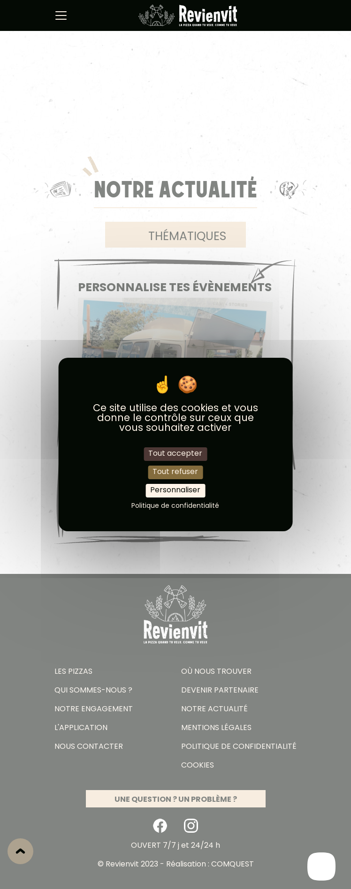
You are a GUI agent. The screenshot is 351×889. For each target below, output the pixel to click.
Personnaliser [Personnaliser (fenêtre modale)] (175, 490)
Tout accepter (175, 453)
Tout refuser (175, 472)
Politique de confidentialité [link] (175, 506)
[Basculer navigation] (61, 15)
